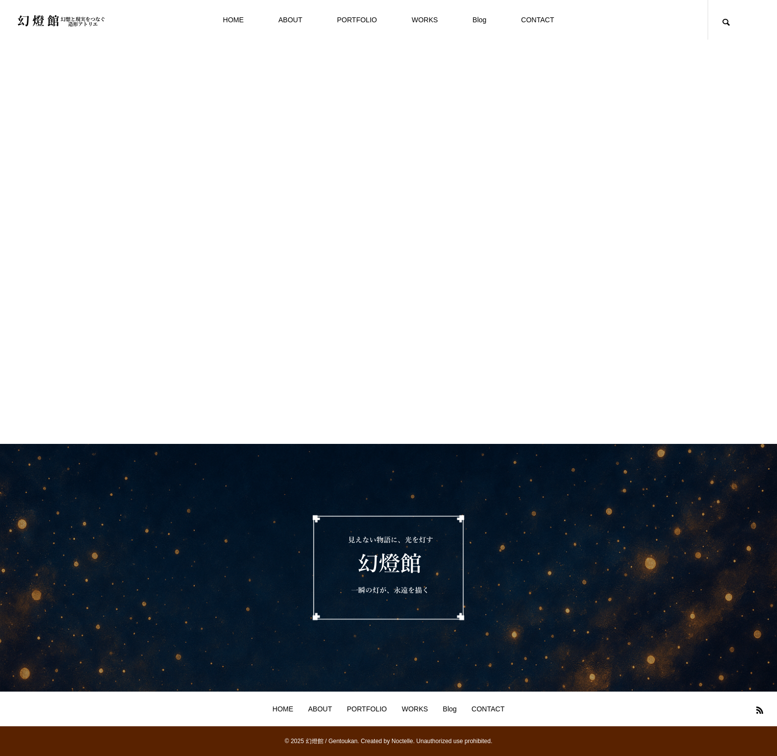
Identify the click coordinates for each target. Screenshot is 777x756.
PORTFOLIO (357, 20)
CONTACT (538, 20)
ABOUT (290, 20)
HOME (233, 20)
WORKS (425, 20)
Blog (480, 20)
